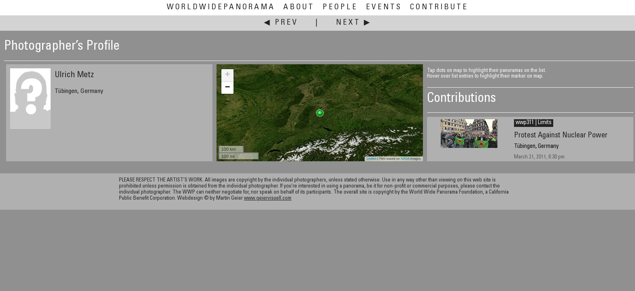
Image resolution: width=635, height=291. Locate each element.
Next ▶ (354, 23)
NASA (405, 158)
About (298, 7)
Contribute (439, 7)
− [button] (227, 88)
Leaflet (371, 158)
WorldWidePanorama (221, 7)
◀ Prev (281, 23)
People (340, 7)
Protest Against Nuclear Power (560, 135)
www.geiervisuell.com (267, 198)
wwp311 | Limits (534, 123)
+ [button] (227, 75)
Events (384, 7)
